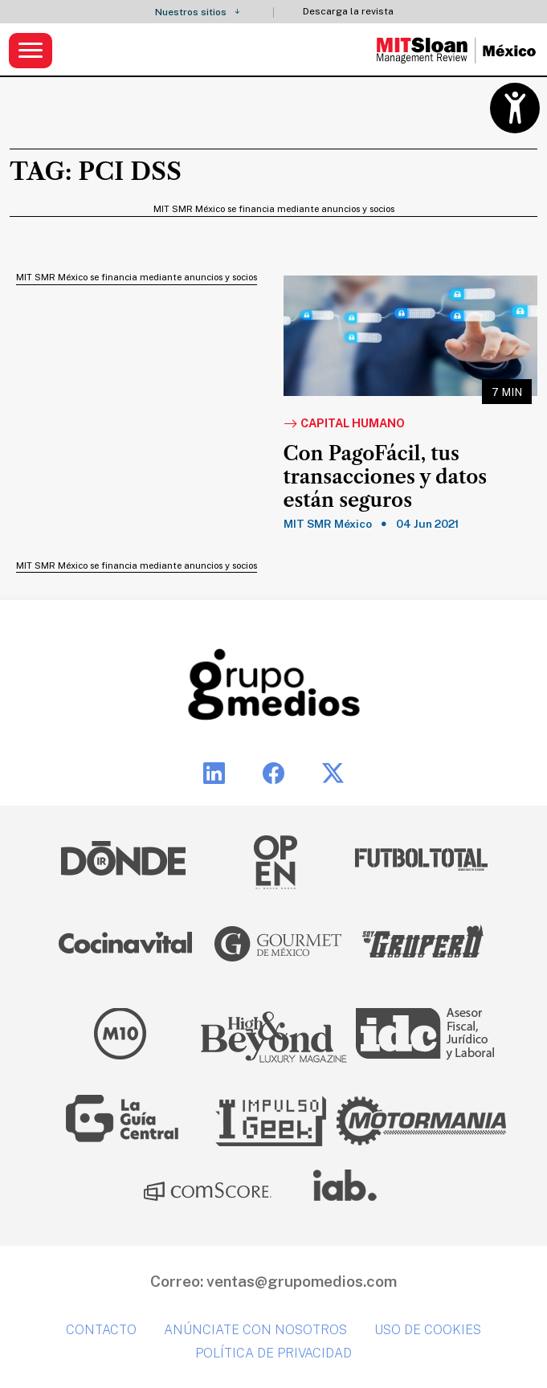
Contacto (101, 1329)
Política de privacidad (273, 1353)
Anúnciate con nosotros (255, 1329)
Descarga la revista (348, 11)
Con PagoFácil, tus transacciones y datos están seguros (386, 477)
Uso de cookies (427, 1329)
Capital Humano (344, 424)
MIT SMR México (328, 523)
